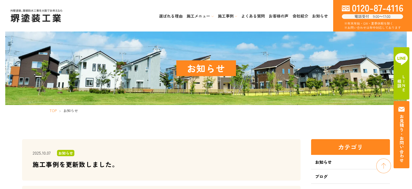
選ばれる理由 (171, 16)
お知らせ (320, 16)
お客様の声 (279, 16)
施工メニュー (200, 16)
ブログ (321, 176)
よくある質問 (253, 16)
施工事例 (227, 16)
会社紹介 (300, 16)
